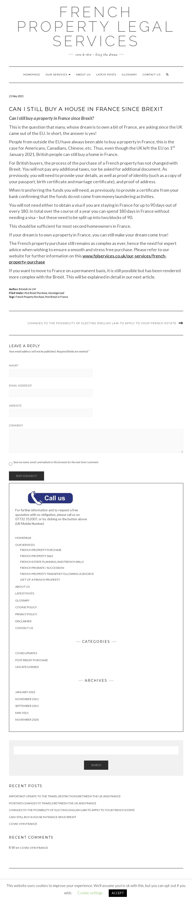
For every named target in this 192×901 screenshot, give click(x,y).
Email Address (20, 385)
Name (13, 365)
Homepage (31, 74)
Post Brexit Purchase (35, 292)
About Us (83, 74)
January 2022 (25, 692)
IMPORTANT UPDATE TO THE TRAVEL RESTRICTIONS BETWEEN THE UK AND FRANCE (65, 796)
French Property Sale (36, 556)
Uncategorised (56, 292)
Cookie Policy (26, 607)
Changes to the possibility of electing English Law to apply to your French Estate (102, 323)
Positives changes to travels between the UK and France (52, 803)
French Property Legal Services (96, 27)
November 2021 (27, 699)
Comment (16, 425)
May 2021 (22, 713)
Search (96, 765)
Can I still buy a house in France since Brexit (42, 817)
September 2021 (27, 706)
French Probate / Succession (42, 568)
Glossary (129, 74)
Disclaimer (23, 621)
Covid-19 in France (23, 824)
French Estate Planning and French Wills (52, 562)
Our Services (58, 74)
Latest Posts (106, 74)
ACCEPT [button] (118, 893)
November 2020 (27, 719)
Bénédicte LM (27, 289)
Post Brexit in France (56, 296)
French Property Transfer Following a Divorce (57, 574)
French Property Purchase (29, 296)
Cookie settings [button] (90, 893)
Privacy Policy (26, 614)
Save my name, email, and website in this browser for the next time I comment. (56, 462)
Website (15, 405)
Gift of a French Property (40, 579)
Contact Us (152, 74)
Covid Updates (26, 653)
